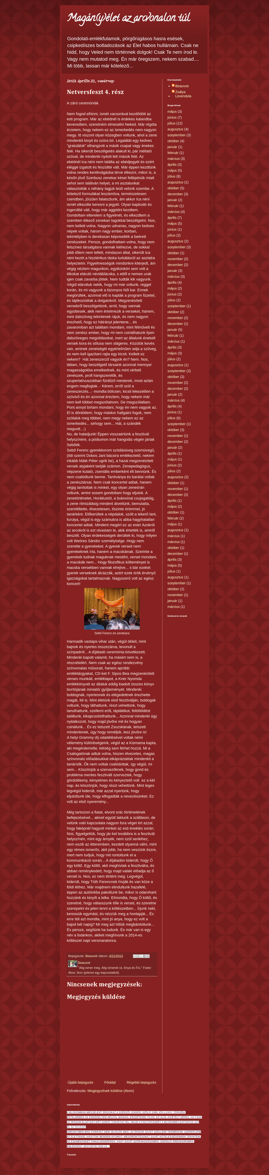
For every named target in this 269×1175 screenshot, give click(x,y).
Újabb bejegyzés (80, 1082)
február (172, 153)
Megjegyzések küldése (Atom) (110, 1091)
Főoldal (110, 1082)
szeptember (176, 135)
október (173, 141)
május (172, 111)
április (171, 164)
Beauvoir (182, 86)
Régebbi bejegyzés (141, 1082)
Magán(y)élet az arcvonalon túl (128, 19)
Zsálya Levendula (183, 94)
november (175, 259)
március (173, 159)
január (172, 147)
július (171, 123)
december (175, 194)
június (171, 117)
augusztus (175, 129)
